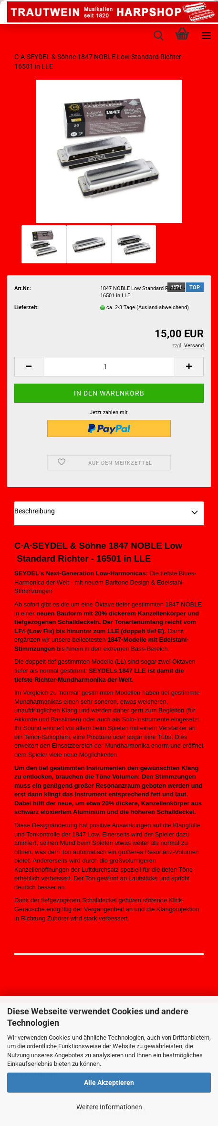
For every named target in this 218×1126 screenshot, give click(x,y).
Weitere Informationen (109, 1107)
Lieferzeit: (26, 307)
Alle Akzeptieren (109, 1082)
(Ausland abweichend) (162, 307)
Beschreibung (34, 511)
